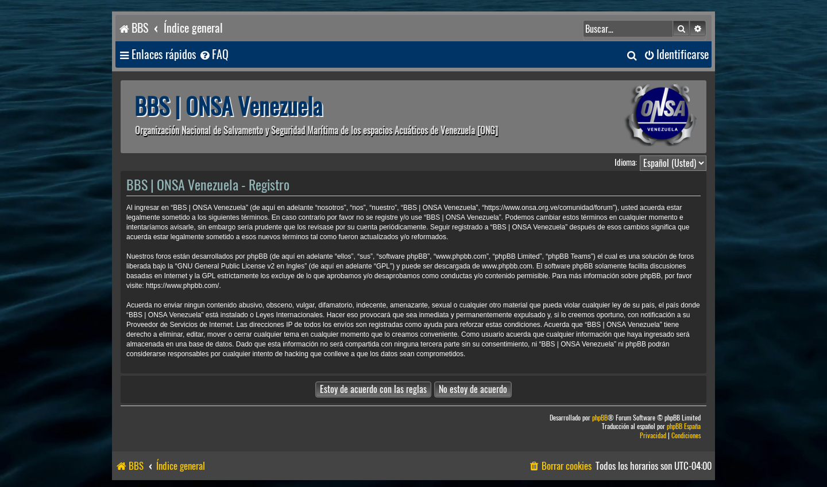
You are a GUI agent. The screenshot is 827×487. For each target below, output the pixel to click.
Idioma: (626, 162)
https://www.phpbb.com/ (182, 286)
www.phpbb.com (507, 266)
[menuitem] (214, 55)
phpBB (600, 418)
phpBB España (684, 426)
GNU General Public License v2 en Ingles (240, 266)
